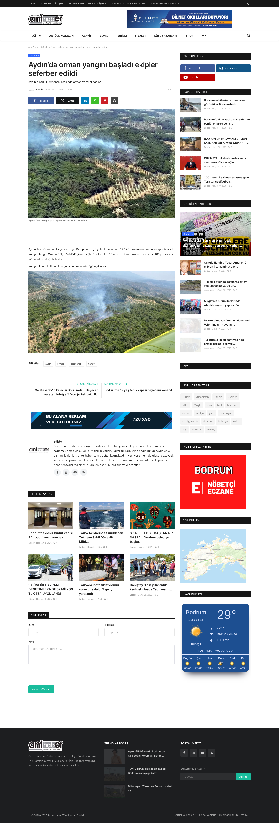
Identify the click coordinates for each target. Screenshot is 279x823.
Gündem (45, 47)
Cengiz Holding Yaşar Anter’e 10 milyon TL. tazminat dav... (225, 264)
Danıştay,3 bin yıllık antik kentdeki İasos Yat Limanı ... (151, 587)
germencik (76, 363)
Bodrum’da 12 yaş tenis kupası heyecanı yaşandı (138, 390)
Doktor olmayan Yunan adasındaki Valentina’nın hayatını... (227, 322)
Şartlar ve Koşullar (185, 815)
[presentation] (58, 674)
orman (60, 363)
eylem (236, 421)
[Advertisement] (101, 234)
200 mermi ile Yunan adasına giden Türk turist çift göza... (227, 179)
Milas (185, 405)
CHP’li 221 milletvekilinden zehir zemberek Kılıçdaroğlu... (225, 160)
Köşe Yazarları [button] (167, 36)
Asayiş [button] (88, 36)
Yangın (91, 363)
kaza (209, 405)
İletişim (59, 3)
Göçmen (232, 397)
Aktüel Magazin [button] (62, 36)
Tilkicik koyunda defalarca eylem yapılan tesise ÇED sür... (225, 283)
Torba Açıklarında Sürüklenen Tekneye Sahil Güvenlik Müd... (101, 537)
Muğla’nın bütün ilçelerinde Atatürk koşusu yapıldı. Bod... (223, 303)
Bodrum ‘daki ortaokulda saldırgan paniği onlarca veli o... (227, 121)
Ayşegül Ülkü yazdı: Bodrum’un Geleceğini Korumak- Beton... (146, 753)
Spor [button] (190, 36)
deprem (208, 421)
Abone (243, 777)
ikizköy (211, 429)
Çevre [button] (105, 36)
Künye (31, 3)
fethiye (200, 413)
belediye (223, 421)
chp (184, 429)
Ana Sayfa (33, 47)
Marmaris (232, 405)
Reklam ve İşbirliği (97, 3)
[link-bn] (180, 19)
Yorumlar (38, 615)
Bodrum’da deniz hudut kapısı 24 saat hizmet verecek (50, 535)
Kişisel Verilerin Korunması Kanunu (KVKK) (223, 815)
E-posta (109, 625)
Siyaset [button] (141, 36)
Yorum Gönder (41, 689)
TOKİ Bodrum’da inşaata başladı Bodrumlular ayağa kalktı (147, 771)
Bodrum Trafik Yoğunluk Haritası (128, 3)
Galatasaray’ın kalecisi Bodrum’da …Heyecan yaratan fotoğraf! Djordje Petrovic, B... (66, 392)
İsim (31, 625)
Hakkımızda (45, 3)
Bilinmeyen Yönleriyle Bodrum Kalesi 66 (150, 788)
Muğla (197, 405)
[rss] (211, 753)
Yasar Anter (210, 290)
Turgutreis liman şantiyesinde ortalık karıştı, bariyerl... (224, 341)
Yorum (32, 641)
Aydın (48, 363)
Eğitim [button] (37, 36)
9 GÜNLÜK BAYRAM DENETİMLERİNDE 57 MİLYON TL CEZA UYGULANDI (50, 589)
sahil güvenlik (190, 421)
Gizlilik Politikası (75, 3)
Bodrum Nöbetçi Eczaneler (164, 3)
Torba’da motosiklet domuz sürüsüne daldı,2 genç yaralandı (99, 589)
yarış (212, 413)
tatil (219, 405)
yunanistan (202, 397)
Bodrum (197, 429)
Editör (35, 90)
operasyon (226, 413)
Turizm (186, 397)
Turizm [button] (122, 36)
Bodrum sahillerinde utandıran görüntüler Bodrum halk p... (224, 102)
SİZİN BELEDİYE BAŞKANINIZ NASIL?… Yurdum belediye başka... (151, 537)
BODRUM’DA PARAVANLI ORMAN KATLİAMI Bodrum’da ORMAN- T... (226, 140)
